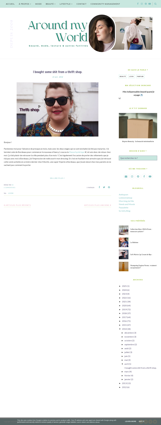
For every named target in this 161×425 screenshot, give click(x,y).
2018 (124, 313)
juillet (126, 352)
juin (126, 356)
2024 (124, 290)
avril (126, 364)
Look (11, 193)
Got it (141, 421)
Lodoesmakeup (125, 197)
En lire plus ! (57, 178)
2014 (124, 329)
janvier (127, 379)
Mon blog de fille (126, 201)
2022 (124, 297)
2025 (124, 286)
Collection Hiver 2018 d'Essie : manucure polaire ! (141, 230)
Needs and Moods (127, 204)
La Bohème (134, 242)
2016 (124, 321)
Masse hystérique (76, 152)
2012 (124, 387)
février (127, 375)
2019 (124, 309)
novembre (128, 336)
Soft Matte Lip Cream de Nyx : (141, 254)
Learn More (130, 421)
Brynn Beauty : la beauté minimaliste (138, 141)
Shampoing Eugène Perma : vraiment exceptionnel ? (143, 266)
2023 (124, 294)
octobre (128, 340)
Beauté (123, 76)
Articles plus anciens (96, 205)
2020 (124, 305)
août (126, 348)
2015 (124, 325)
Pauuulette (123, 207)
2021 (124, 301)
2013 (124, 383)
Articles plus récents (18, 205)
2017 (124, 317)
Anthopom (123, 194)
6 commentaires (9, 187)
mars (126, 371)
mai (126, 360)
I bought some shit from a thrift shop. (57, 71)
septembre (129, 344)
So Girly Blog (124, 211)
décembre (128, 332)
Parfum (140, 76)
